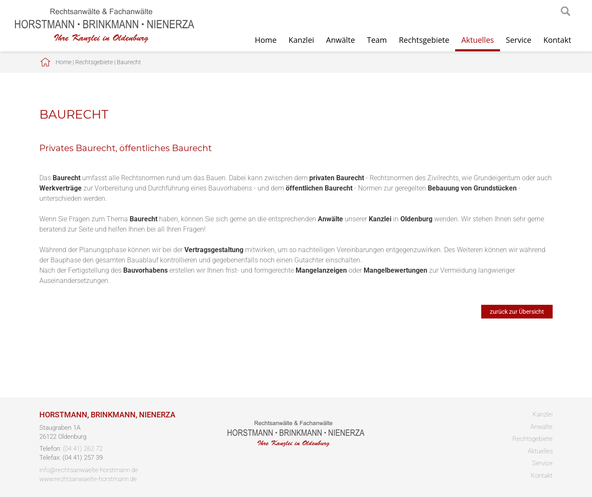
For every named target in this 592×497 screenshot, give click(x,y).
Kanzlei (301, 40)
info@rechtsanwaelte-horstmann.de (88, 470)
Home (266, 40)
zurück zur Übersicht (517, 311)
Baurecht (129, 62)
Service (519, 40)
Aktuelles (477, 40)
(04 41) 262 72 (83, 448)
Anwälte (340, 40)
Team (377, 40)
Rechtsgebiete (424, 40)
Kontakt (557, 40)
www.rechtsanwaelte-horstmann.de (88, 479)
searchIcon (565, 11)
